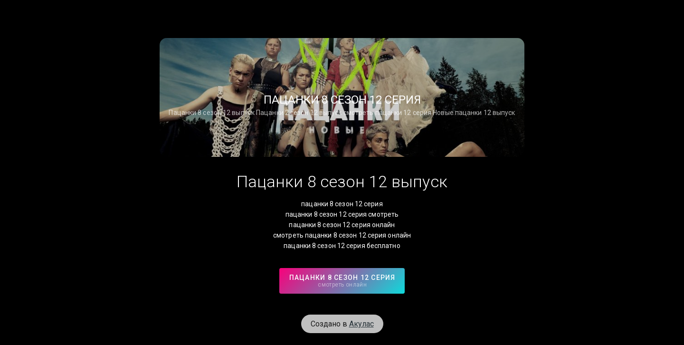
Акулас (361, 323)
